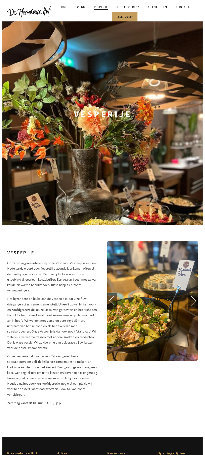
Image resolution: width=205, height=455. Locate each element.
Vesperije (101, 7)
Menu (81, 7)
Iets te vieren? (128, 7)
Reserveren (124, 16)
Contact (183, 7)
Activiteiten (157, 7)
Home (64, 7)
